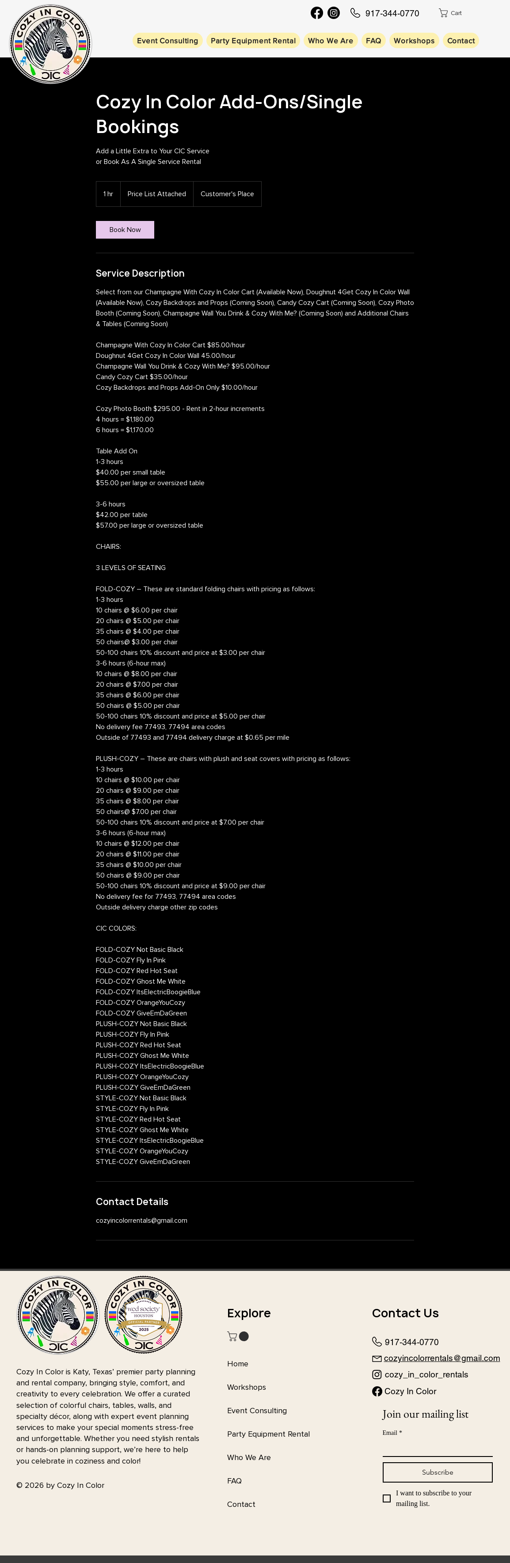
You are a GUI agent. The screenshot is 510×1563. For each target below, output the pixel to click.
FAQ (234, 1481)
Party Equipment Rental (268, 1434)
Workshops (246, 1387)
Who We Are (249, 1457)
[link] (125, 230)
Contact (241, 1504)
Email (392, 1433)
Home (237, 1364)
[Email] (435, 1448)
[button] (457, 12)
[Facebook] (317, 13)
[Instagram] (333, 13)
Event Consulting (257, 1410)
